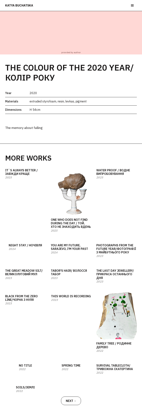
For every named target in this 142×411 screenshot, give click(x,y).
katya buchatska (19, 5)
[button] (132, 5)
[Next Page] (71, 401)
